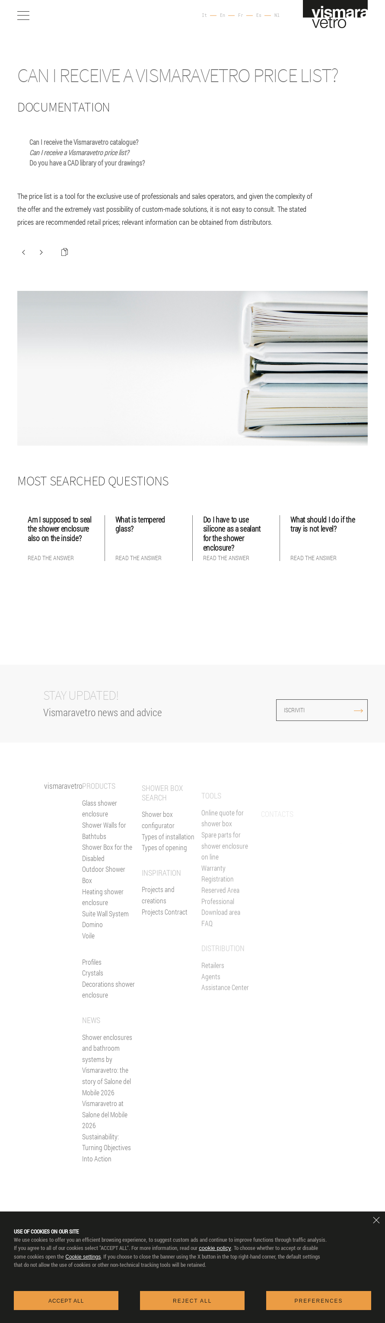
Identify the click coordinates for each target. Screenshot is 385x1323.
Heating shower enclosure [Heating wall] (103, 909)
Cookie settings (83, 1257)
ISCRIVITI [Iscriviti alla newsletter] (306, 710)
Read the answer (51, 558)
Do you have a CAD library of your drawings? (87, 162)
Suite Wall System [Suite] (105, 926)
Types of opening (164, 878)
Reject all (192, 1301)
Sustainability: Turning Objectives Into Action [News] (106, 1160)
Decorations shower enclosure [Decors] (108, 1002)
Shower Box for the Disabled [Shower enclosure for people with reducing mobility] (107, 865)
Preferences (319, 1301)
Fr (240, 15)
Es (258, 15)
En (222, 15)
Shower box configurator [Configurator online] (158, 851)
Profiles (92, 974)
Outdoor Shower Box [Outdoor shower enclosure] (103, 887)
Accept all (66, 1301)
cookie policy (215, 1248)
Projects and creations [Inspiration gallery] (158, 926)
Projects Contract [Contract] (165, 942)
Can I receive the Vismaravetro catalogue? (83, 142)
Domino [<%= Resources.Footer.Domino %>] (92, 937)
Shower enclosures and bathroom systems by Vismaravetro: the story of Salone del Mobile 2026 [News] (107, 1077)
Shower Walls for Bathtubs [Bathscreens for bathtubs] (104, 843)
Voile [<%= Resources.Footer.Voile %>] (88, 948)
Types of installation (168, 867)
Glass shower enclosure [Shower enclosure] (99, 821)
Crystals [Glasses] (92, 985)
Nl (277, 15)
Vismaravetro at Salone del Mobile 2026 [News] (104, 1126)
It (204, 15)
